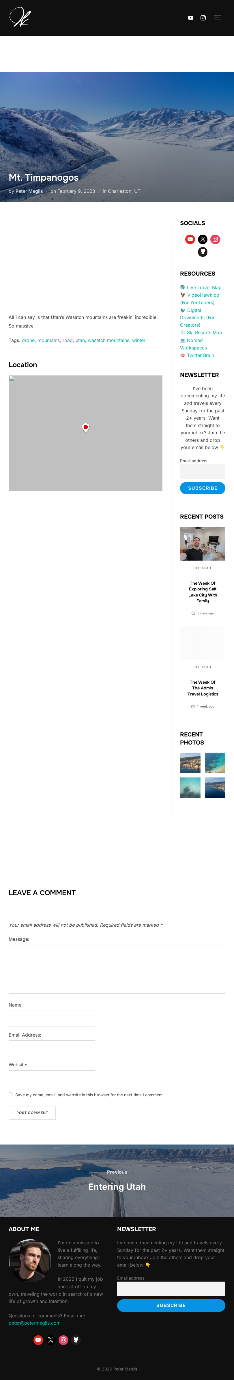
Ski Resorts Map (204, 332)
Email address (193, 460)
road (68, 340)
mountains (49, 340)
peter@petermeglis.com (35, 1323)
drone (28, 340)
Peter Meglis (29, 191)
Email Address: (25, 1035)
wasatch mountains (108, 340)
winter (138, 340)
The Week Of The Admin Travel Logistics (203, 688)
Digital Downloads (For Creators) (197, 317)
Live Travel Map (204, 287)
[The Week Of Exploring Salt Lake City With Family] (202, 544)
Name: (16, 1005)
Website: (18, 1064)
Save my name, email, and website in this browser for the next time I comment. (89, 1094)
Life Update (203, 568)
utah (80, 340)
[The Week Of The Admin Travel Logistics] (202, 643)
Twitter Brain (200, 355)
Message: (19, 939)
